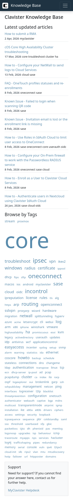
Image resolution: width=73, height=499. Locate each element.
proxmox (23, 221)
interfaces (11, 391)
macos (9, 284)
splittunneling (44, 316)
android (28, 284)
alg (57, 298)
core (27, 240)
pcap (48, 372)
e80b (38, 410)
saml (64, 419)
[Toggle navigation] (65, 6)
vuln (41, 447)
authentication (23, 367)
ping (58, 387)
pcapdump (12, 377)
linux (54, 367)
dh (28, 428)
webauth (29, 400)
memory (10, 447)
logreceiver (26, 391)
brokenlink (42, 382)
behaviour (45, 433)
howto (24, 357)
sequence (28, 419)
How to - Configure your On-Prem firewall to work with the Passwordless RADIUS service (35, 160)
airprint (49, 405)
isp (34, 433)
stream (10, 221)
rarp (56, 377)
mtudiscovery (56, 452)
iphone (24, 327)
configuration (37, 396)
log (59, 321)
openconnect (51, 304)
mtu (43, 452)
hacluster (57, 438)
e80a (30, 410)
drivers (47, 410)
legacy (9, 337)
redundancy (49, 442)
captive (41, 400)
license (31, 297)
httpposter (36, 456)
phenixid (38, 428)
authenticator (13, 400)
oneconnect (45, 276)
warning (19, 352)
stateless (10, 363)
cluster (27, 377)
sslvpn (10, 310)
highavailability (14, 332)
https (8, 305)
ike (22, 410)
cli (41, 322)
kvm (61, 332)
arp (16, 304)
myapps (25, 438)
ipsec (40, 260)
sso (7, 424)
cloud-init (10, 452)
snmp (62, 347)
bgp (50, 400)
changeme (53, 363)
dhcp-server (18, 372)
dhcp (8, 277)
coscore (10, 358)
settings (20, 414)
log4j (8, 442)
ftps (16, 277)
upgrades (24, 433)
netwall (26, 315)
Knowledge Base (21, 6)
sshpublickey (12, 386)
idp (7, 342)
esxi (53, 332)
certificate (46, 268)
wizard (36, 311)
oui (31, 382)
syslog (43, 347)
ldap (7, 367)
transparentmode (30, 405)
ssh (62, 382)
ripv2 (28, 452)
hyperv (59, 316)
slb (20, 452)
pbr (39, 419)
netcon (48, 386)
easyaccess (14, 347)
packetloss (11, 428)
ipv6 (49, 447)
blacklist (48, 391)
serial (21, 447)
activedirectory (24, 337)
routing (30, 304)
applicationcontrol (45, 342)
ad (41, 372)
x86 (15, 327)
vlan (35, 452)
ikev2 (62, 261)
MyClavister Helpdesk (23, 490)
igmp (59, 405)
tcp (62, 368)
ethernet (52, 352)
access (9, 414)
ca (36, 377)
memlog (57, 428)
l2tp (38, 391)
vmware (52, 327)
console (32, 447)
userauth (41, 337)
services (43, 438)
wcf (28, 342)
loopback (44, 414)
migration (11, 316)
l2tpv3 (58, 447)
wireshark (37, 327)
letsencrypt (30, 322)
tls (51, 298)
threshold (17, 424)
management (32, 387)
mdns (58, 400)
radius (30, 268)
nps (34, 438)
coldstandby (51, 419)
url (26, 456)
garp (54, 382)
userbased (31, 424)
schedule (48, 358)
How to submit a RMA (20, 34)
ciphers (58, 410)
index (43, 377)
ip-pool (32, 372)
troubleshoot (17, 261)
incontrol (36, 291)
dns (41, 363)
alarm (8, 352)
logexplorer (20, 382)
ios (18, 284)
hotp (8, 456)
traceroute (11, 438)
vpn (52, 261)
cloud (9, 291)
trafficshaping (22, 442)
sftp (23, 277)
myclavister (43, 284)
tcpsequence (12, 419)
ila (50, 377)
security (32, 414)
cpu (22, 428)
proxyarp (23, 311)
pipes (36, 442)
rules (43, 297)
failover (17, 456)
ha (28, 331)
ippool (61, 268)
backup (36, 358)
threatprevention (15, 396)
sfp (42, 424)
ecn (7, 372)
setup (52, 347)
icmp (56, 433)
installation (11, 410)
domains (51, 456)
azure (8, 322)
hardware (49, 310)
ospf (7, 382)
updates (55, 337)
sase (58, 284)
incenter (31, 347)
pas (48, 428)
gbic (49, 424)
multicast (10, 405)
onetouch (55, 396)
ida (41, 352)
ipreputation (14, 297)
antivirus (18, 342)
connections (28, 363)
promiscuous (40, 332)
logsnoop (10, 433)
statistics (32, 352)
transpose (42, 367)
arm (8, 327)
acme (17, 322)
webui (49, 322)
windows (13, 268)
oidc (19, 292)
